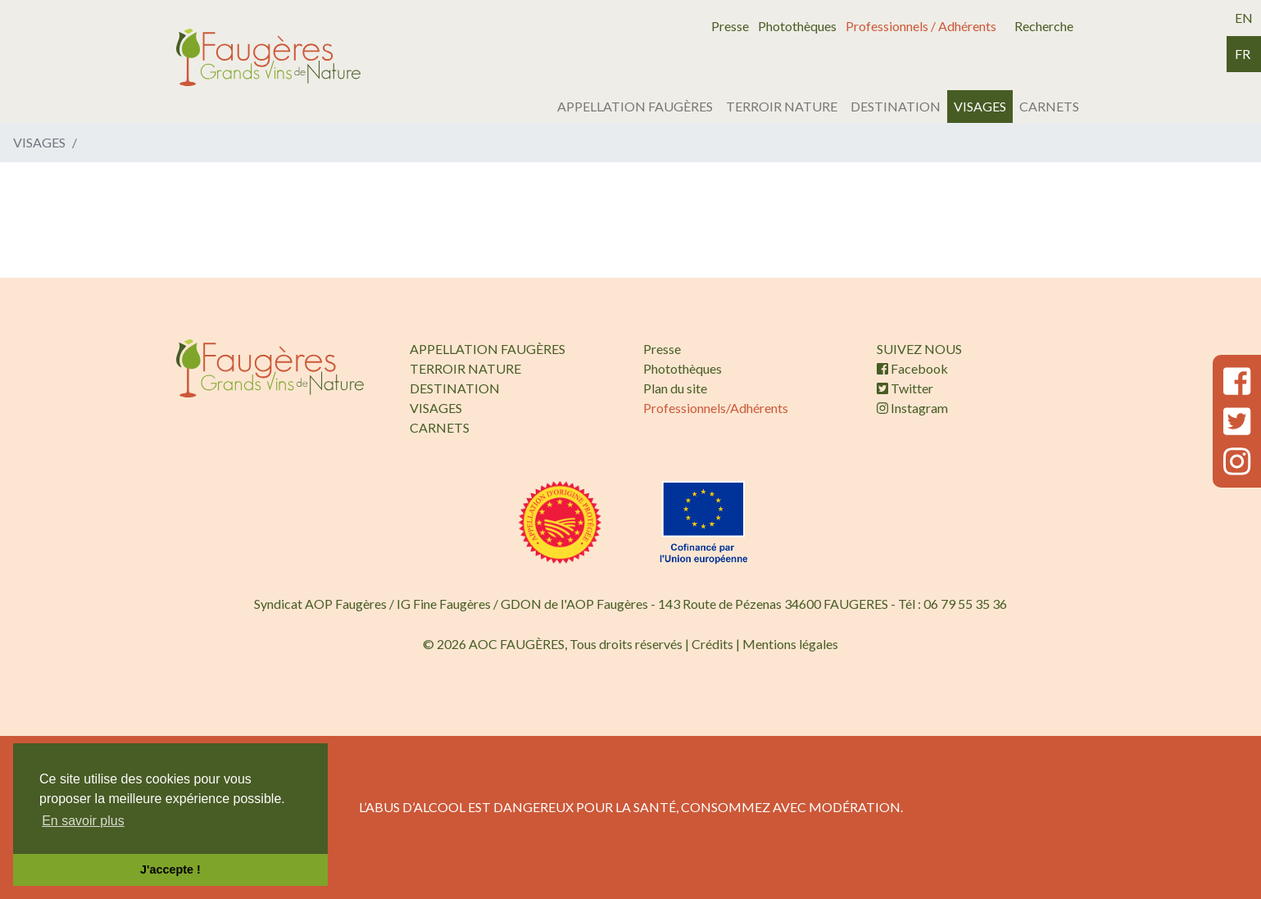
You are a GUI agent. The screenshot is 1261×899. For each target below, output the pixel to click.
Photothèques (797, 26)
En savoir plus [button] (83, 821)
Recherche (1043, 26)
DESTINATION (895, 106)
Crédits (712, 644)
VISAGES (980, 106)
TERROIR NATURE (781, 106)
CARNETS (1049, 106)
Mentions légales (790, 644)
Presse (730, 26)
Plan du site (675, 388)
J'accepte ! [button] (170, 869)
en (1244, 17)
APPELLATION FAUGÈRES (635, 106)
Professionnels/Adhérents (715, 407)
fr (1242, 53)
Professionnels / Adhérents (921, 26)
